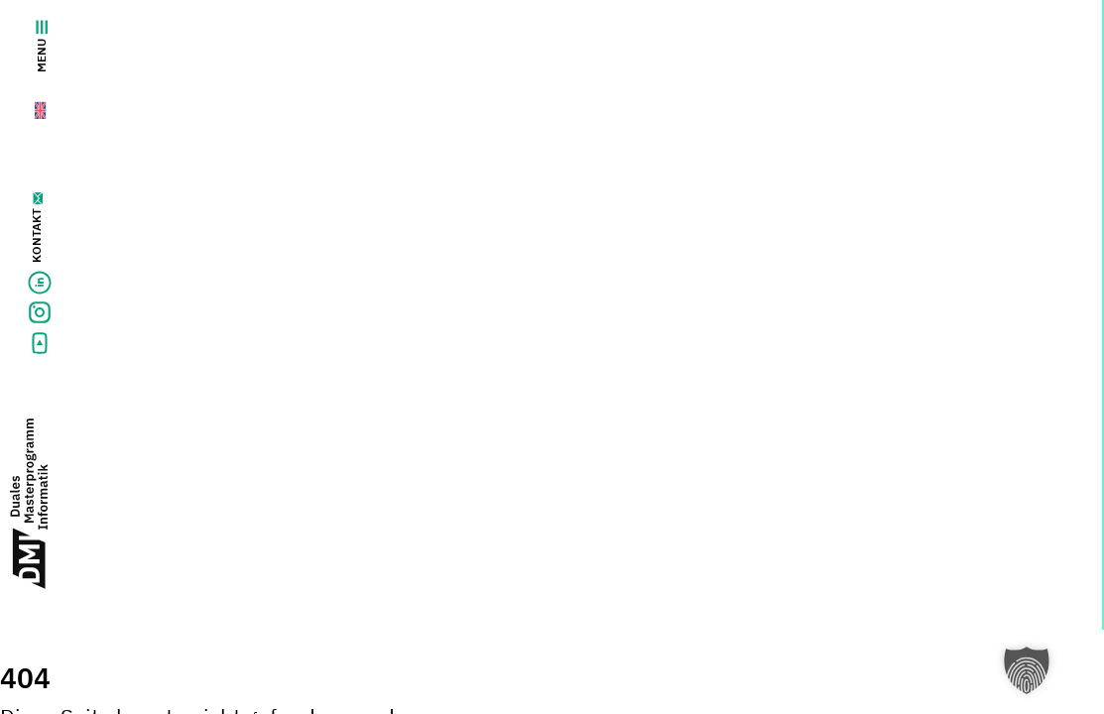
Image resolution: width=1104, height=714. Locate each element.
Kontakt (36, 235)
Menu (41, 46)
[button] (1026, 670)
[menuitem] (28, 105)
